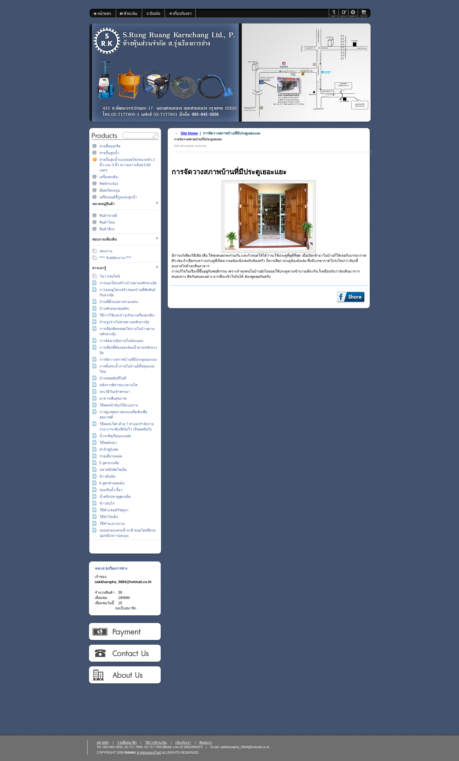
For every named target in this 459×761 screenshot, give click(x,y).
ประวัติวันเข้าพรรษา (115, 392)
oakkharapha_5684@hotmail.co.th (123, 582)
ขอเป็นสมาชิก (125, 608)
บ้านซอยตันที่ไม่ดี (113, 378)
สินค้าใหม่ (107, 222)
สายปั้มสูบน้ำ (109, 153)
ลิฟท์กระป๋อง (109, 184)
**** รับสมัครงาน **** (115, 258)
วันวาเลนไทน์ (110, 276)
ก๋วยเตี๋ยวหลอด (111, 456)
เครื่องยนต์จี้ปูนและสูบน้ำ (118, 197)
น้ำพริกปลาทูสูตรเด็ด (115, 497)
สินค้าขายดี (108, 216)
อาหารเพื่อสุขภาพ (113, 398)
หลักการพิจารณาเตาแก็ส (118, 385)
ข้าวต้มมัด (107, 476)
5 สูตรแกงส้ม (109, 463)
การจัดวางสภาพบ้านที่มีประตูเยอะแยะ (128, 359)
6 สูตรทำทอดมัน (112, 483)
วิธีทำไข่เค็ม (109, 517)
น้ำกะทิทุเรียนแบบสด (115, 436)
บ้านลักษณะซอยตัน (114, 309)
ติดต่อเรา (125, 653)
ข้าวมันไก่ (107, 503)
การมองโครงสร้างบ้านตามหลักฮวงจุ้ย (128, 283)
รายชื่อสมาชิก (127, 742)
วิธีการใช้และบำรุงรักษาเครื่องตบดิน (127, 315)
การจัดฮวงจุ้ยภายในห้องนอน (121, 341)
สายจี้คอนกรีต (110, 146)
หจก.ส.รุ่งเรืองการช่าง (111, 568)
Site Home (189, 133)
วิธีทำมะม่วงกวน (112, 524)
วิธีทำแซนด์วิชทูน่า (114, 510)
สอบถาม (106, 251)
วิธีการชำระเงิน (125, 631)
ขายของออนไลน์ (149, 752)
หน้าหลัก (103, 742)
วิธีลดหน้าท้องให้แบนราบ (119, 405)
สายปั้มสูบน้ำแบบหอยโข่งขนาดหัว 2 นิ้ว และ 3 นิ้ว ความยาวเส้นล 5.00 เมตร (127, 165)
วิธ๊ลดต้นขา (108, 443)
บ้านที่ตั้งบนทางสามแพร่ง (119, 302)
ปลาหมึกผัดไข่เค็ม (113, 470)
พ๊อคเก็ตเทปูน (110, 190)
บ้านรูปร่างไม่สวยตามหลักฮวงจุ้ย (124, 322)
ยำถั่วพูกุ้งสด (109, 449)
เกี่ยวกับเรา (125, 675)
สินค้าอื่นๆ (107, 229)
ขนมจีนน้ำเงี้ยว (111, 490)
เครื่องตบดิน (109, 177)
